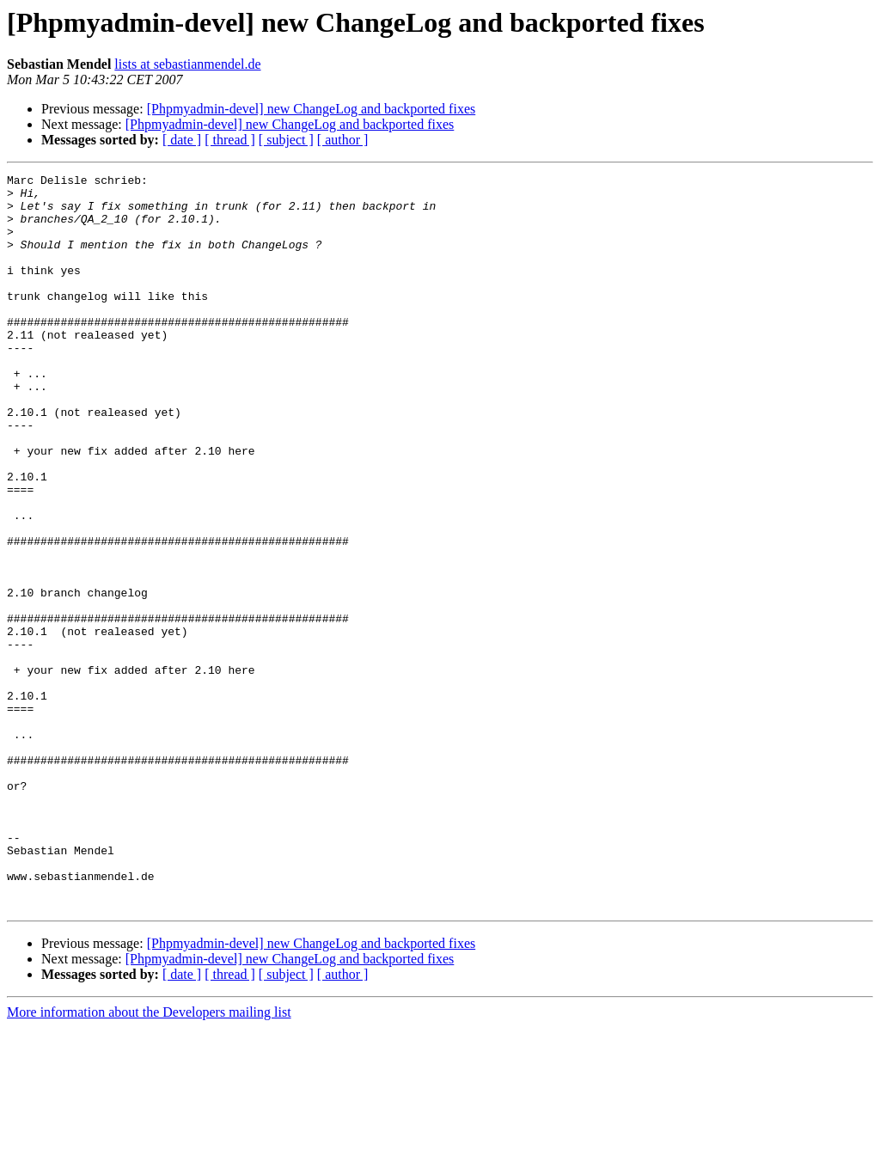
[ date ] (181, 139)
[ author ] (343, 139)
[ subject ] (286, 139)
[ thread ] (230, 139)
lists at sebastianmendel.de (187, 64)
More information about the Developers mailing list (149, 1159)
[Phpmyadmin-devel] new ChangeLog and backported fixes (311, 108)
